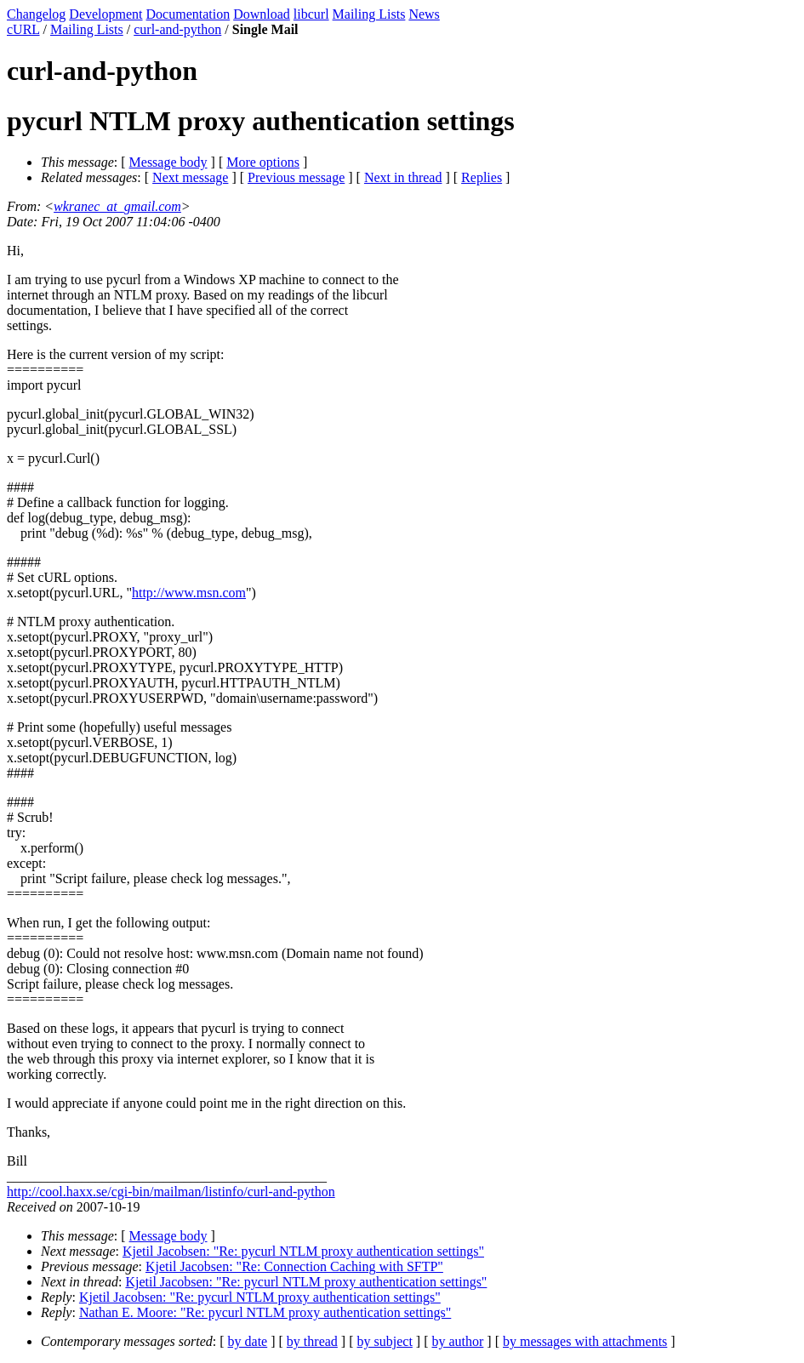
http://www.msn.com (189, 592)
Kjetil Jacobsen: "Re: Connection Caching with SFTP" (294, 1266)
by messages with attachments (585, 1341)
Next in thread (403, 177)
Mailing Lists (369, 14)
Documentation (188, 14)
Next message (190, 177)
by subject (385, 1341)
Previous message (296, 177)
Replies (481, 177)
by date (248, 1341)
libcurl (311, 14)
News (423, 14)
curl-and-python (177, 29)
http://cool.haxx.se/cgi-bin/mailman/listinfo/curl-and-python (171, 1191)
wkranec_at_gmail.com (117, 206)
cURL (23, 29)
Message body (168, 162)
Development (105, 14)
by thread (312, 1341)
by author (457, 1341)
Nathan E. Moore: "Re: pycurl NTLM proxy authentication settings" (265, 1312)
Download (261, 14)
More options (262, 162)
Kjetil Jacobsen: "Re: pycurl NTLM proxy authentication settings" (303, 1251)
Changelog (36, 14)
